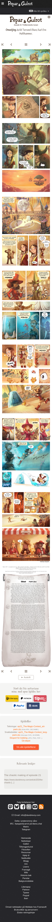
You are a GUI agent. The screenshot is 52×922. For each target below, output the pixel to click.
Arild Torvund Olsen (27, 29)
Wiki (26, 872)
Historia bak (26, 875)
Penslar (26, 878)
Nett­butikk (26, 858)
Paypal (26, 895)
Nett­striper (26, 841)
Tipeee (26, 893)
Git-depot (26, 741)
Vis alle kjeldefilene (26, 747)
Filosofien (26, 850)
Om (26, 864)
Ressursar (26, 852)
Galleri (26, 844)
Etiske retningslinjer (26, 913)
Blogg (26, 861)
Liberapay (26, 887)
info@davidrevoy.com (31, 815)
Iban (26, 898)
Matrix (26, 827)
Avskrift (27, 677)
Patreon (26, 890)
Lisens (26, 867)
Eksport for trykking (26, 738)
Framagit (26, 870)
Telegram (26, 829)
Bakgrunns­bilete (26, 881)
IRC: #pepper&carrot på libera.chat (26, 824)
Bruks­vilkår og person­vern (26, 910)
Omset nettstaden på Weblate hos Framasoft (26, 907)
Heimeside (26, 838)
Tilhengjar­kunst (26, 847)
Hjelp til (26, 855)
